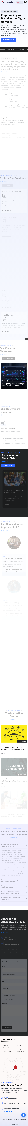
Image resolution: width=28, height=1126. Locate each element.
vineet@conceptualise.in (12, 1108)
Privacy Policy (15, 1124)
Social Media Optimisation (6, 1044)
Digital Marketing (7, 1051)
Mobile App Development (20, 1048)
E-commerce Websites (20, 1044)
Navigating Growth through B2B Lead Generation (13, 384)
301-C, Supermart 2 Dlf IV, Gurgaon (15, 1104)
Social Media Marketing (6, 1048)
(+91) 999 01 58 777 (10, 1099)
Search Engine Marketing (20, 1052)
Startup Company (7, 380)
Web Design (6, 1054)
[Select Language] (19, 2)
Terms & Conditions (20, 1122)
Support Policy (9, 1122)
